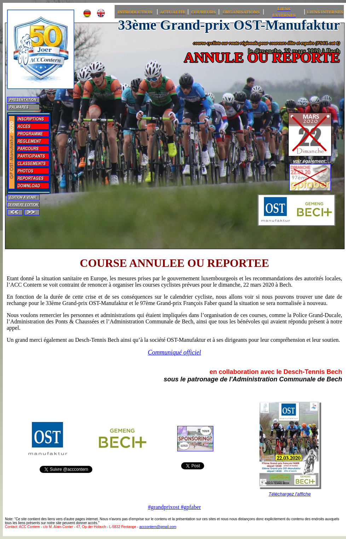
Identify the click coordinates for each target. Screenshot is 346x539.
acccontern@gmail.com (158, 527)
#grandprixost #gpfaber (174, 507)
